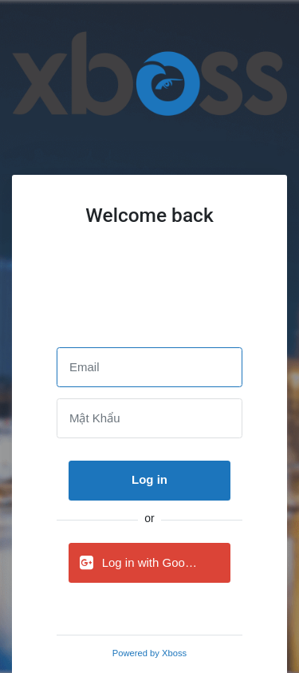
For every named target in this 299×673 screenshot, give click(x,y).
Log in (149, 479)
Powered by (149, 653)
